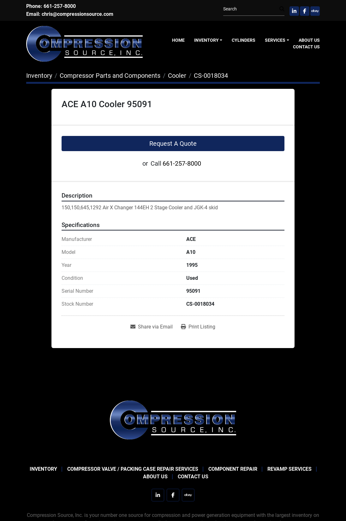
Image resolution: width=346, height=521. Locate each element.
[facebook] (304, 11)
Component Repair (232, 469)
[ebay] (315, 11)
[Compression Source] (173, 420)
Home (178, 40)
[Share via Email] (151, 327)
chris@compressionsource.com (77, 14)
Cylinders (243, 40)
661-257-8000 (60, 6)
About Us (309, 40)
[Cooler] (177, 75)
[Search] (251, 9)
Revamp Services (289, 469)
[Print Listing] (198, 327)
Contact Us (306, 46)
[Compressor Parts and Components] (110, 75)
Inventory (206, 40)
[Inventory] (39, 75)
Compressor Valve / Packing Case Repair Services (132, 469)
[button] (208, 40)
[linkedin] (294, 11)
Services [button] (275, 40)
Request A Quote (173, 143)
